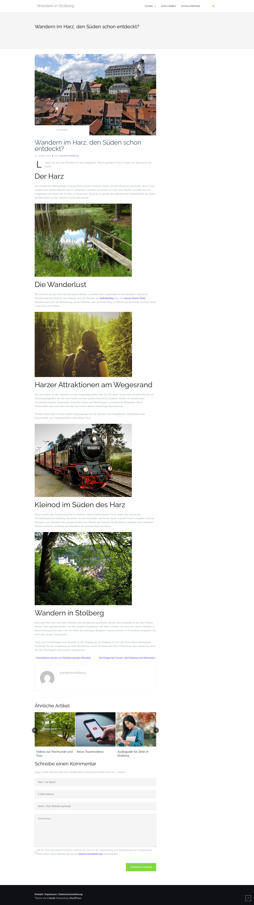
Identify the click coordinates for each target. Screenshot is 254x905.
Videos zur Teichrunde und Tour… (54, 753)
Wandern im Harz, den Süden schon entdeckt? (88, 145)
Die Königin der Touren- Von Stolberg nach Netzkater (126, 658)
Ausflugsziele (168, 6)
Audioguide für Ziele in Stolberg (132, 753)
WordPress (75, 898)
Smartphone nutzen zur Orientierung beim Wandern (63, 658)
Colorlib (51, 898)
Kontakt (39, 894)
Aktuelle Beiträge (190, 6)
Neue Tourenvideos (90, 751)
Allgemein (62, 130)
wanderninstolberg (69, 155)
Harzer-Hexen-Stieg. (135, 298)
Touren (149, 6)
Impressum (51, 894)
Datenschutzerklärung (90, 854)
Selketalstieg (107, 298)
